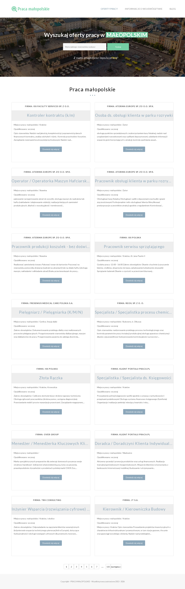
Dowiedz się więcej (50, 149)
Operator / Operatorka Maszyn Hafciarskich (52, 181)
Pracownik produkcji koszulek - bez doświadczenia (57, 246)
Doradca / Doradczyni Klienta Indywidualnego (136, 443)
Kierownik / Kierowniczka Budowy (134, 509)
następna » (116, 566)
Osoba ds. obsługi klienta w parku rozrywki (134, 115)
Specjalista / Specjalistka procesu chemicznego (137, 312)
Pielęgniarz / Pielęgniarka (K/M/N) (51, 312)
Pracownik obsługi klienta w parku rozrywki (135, 181)
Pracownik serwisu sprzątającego (134, 246)
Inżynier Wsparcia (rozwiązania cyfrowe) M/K (53, 509)
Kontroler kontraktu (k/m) (51, 115)
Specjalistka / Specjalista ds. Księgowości (134, 378)
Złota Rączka (51, 378)
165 (108, 566)
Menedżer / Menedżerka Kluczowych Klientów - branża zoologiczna (73, 443)
